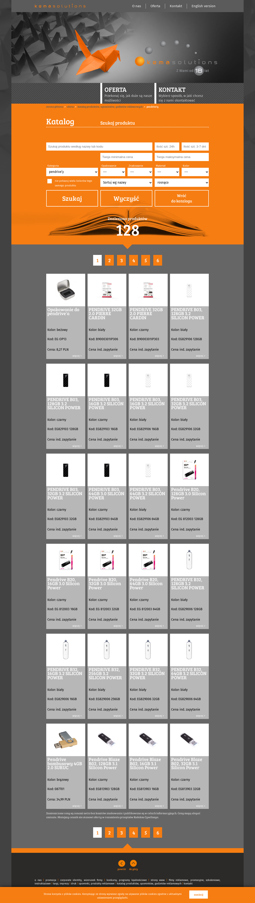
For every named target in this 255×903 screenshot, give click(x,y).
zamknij (198, 894)
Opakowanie (108, 165)
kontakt (188, 883)
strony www (158, 880)
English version (204, 6)
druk (73, 883)
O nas (136, 6)
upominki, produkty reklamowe (96, 883)
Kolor (186, 165)
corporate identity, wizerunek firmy (81, 880)
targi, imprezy (61, 883)
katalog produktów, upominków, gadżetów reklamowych (149, 883)
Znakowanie (136, 165)
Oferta (155, 6)
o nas (38, 880)
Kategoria (53, 165)
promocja (51, 880)
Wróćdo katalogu (181, 198)
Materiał (160, 165)
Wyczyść (126, 198)
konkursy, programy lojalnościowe (127, 880)
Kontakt (176, 6)
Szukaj (72, 198)
